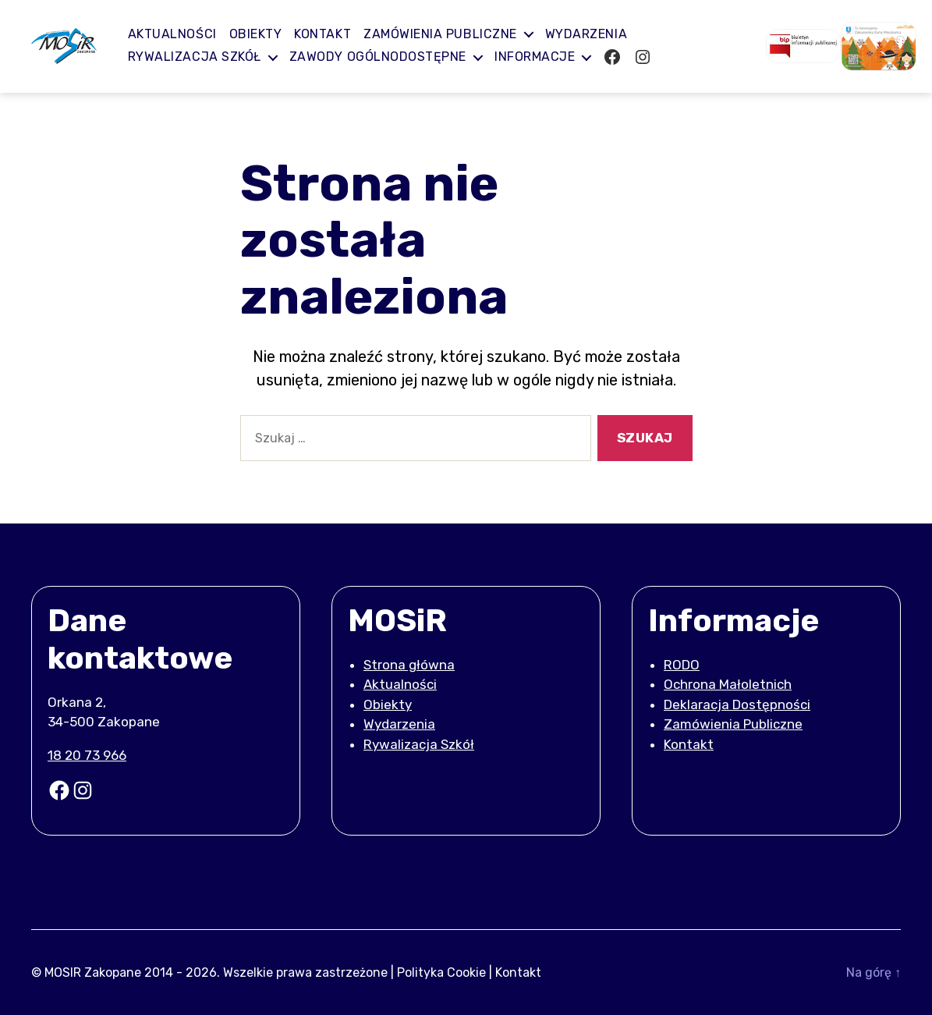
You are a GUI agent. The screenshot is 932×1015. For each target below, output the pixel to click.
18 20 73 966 (87, 755)
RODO (682, 665)
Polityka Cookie (441, 971)
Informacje (542, 56)
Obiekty (263, 34)
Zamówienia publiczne (448, 34)
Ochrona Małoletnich (728, 684)
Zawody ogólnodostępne (385, 56)
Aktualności (180, 34)
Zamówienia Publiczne (733, 724)
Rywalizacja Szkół (202, 56)
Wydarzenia (594, 34)
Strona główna (409, 665)
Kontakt (330, 34)
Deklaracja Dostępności (737, 704)
